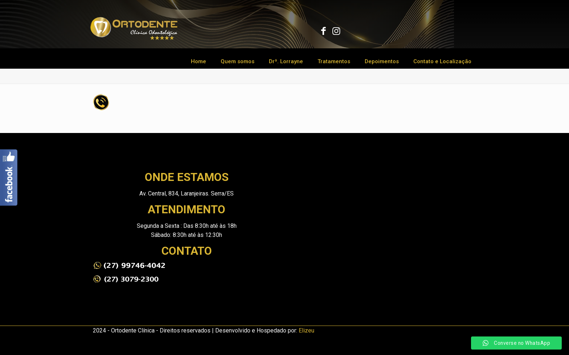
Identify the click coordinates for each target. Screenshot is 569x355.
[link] (129, 265)
